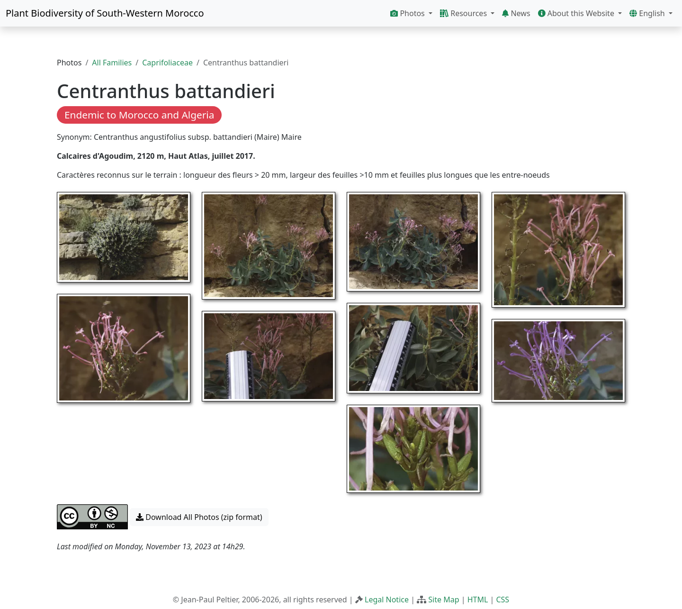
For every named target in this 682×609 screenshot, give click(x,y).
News (516, 13)
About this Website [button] (577, 13)
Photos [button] (408, 13)
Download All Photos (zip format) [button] (199, 517)
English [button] (648, 13)
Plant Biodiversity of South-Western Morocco (105, 13)
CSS (502, 599)
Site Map (443, 599)
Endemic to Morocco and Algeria (139, 114)
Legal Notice (387, 599)
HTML (477, 599)
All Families (112, 62)
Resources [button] (464, 13)
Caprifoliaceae (167, 62)
